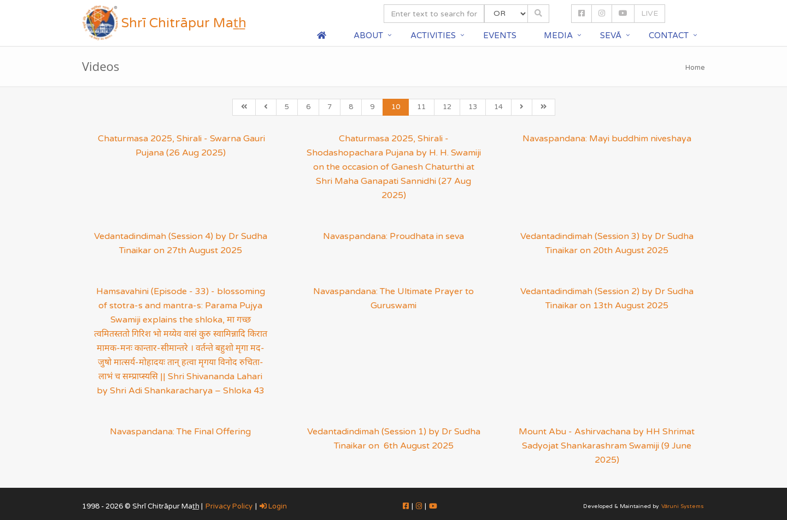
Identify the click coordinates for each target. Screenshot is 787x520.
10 (395, 107)
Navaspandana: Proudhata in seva (393, 236)
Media (558, 35)
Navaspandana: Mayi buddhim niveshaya (606, 138)
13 (472, 107)
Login (273, 506)
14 (498, 107)
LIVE (649, 13)
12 (447, 107)
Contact (669, 35)
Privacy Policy (228, 506)
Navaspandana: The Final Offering (180, 431)
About (368, 35)
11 (421, 107)
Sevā (610, 35)
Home (695, 67)
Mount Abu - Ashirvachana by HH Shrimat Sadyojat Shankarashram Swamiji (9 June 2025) (607, 445)
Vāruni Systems (682, 506)
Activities (433, 35)
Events (499, 35)
